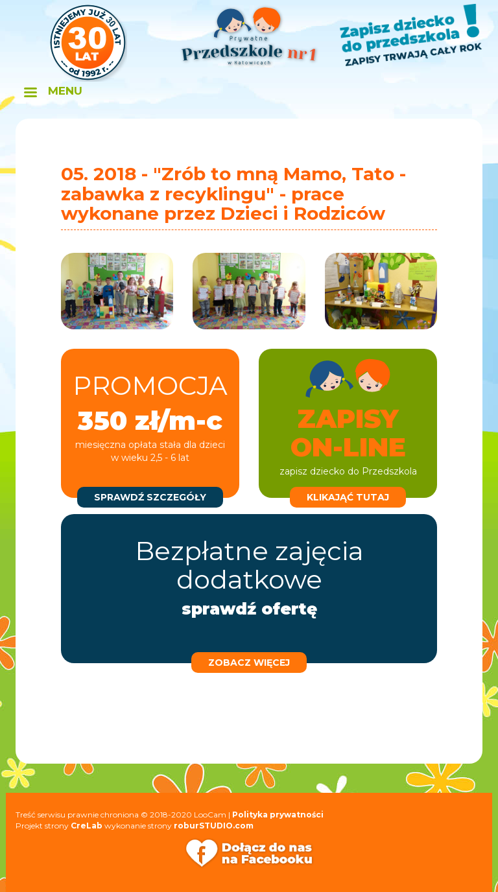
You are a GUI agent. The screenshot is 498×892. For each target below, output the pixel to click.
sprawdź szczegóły (150, 497)
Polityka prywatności (278, 814)
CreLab (86, 825)
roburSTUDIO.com (214, 825)
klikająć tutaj (348, 497)
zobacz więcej (249, 662)
